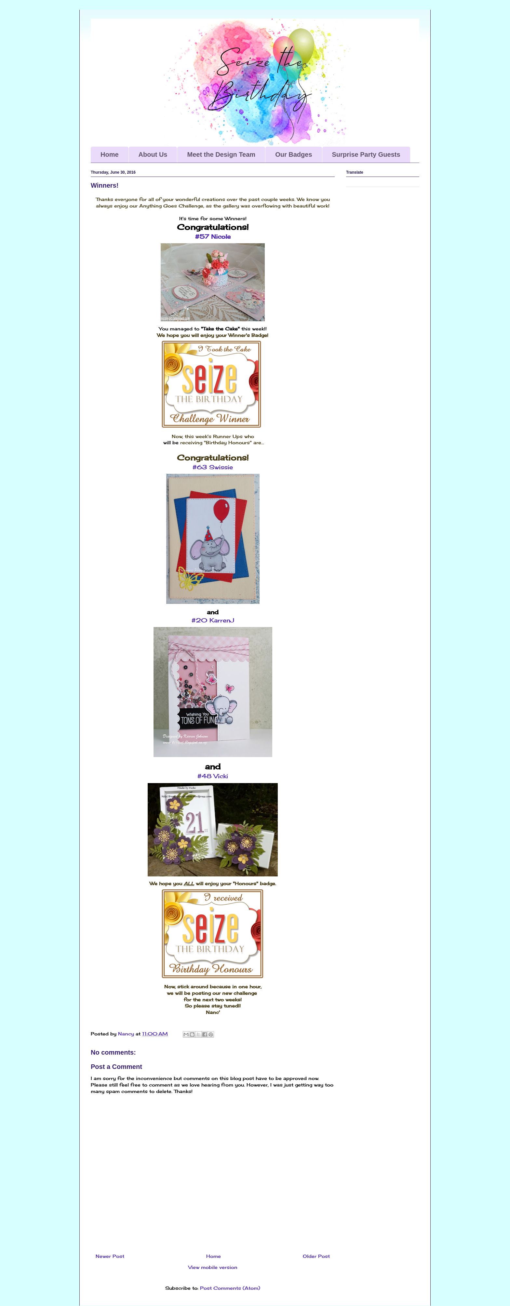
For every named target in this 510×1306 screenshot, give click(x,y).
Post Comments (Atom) (230, 1288)
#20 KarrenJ (213, 620)
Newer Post (110, 1256)
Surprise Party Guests (366, 154)
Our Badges (293, 154)
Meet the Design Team (221, 154)
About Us (153, 154)
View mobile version (212, 1267)
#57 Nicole (213, 236)
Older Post (316, 1256)
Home (110, 154)
